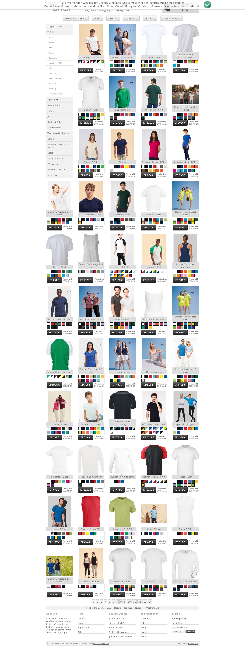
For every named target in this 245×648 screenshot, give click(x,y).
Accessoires (53, 175)
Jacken (50, 116)
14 (150, 601)
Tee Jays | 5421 (116, 623)
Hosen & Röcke (55, 158)
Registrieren (91, 10)
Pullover (51, 110)
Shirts (143, 627)
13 (144, 601)
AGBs (80, 632)
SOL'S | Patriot (116, 618)
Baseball (52, 37)
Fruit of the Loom (75, 18)
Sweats (144, 632)
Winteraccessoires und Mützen (58, 146)
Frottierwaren (54, 127)
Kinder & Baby (54, 122)
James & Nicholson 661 (120, 636)
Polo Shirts (52, 99)
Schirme (51, 138)
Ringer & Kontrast (56, 78)
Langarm (52, 73)
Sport (50, 152)
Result (113, 18)
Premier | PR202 (117, 627)
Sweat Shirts (53, 105)
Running (52, 88)
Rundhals (53, 83)
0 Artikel (184, 10)
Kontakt (81, 618)
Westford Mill (171, 18)
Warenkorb (116, 10)
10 (129, 601)
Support (82, 623)
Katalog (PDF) (179, 618)
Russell (150, 18)
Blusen (51, 53)
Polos (143, 623)
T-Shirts (51, 32)
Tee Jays (131, 18)
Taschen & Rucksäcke (58, 133)
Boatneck (53, 58)
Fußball (52, 68)
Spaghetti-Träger (56, 94)
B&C (97, 18)
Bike (50, 48)
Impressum (83, 627)
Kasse (126, 10)
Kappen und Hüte (56, 26)
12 (139, 601)
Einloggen (104, 10)
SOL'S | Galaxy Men (119, 632)
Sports (144, 636)
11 (134, 601)
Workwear (52, 164)
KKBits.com (193, 643)
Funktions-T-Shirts (56, 63)
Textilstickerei (178, 623)
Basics (51, 42)
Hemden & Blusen (56, 169)
